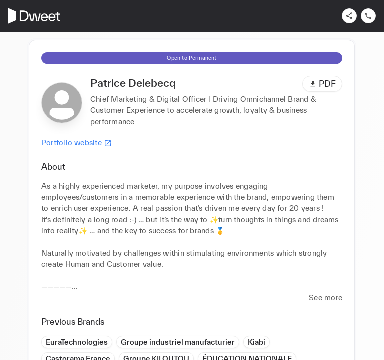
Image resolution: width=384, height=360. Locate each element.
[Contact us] (368, 16)
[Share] (349, 16)
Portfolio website (77, 143)
